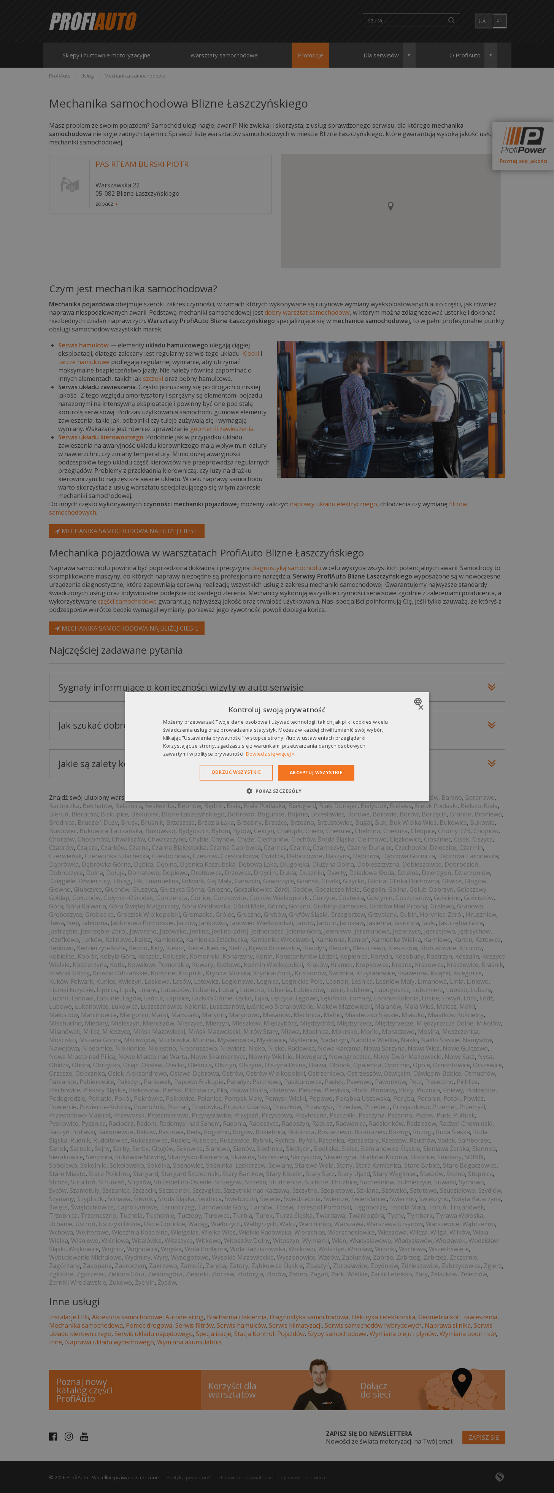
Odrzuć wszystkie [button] (236, 772)
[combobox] (419, 701)
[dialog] (277, 746)
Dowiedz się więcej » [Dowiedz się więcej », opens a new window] (270, 753)
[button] (277, 790)
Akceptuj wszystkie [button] (316, 772)
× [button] (421, 708)
